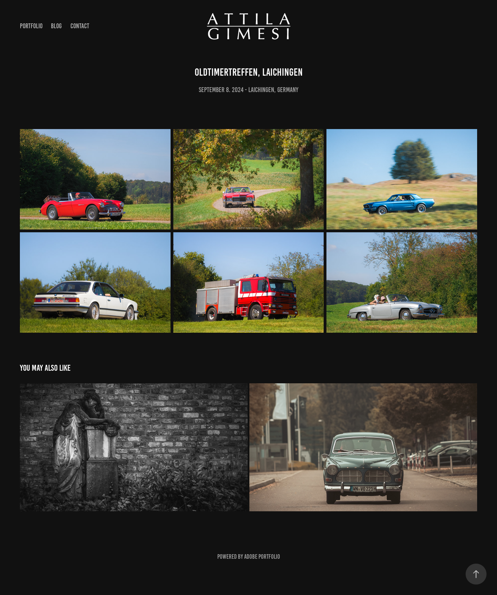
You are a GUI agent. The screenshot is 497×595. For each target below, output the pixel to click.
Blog (56, 26)
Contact (79, 26)
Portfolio (31, 26)
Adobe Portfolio (262, 556)
